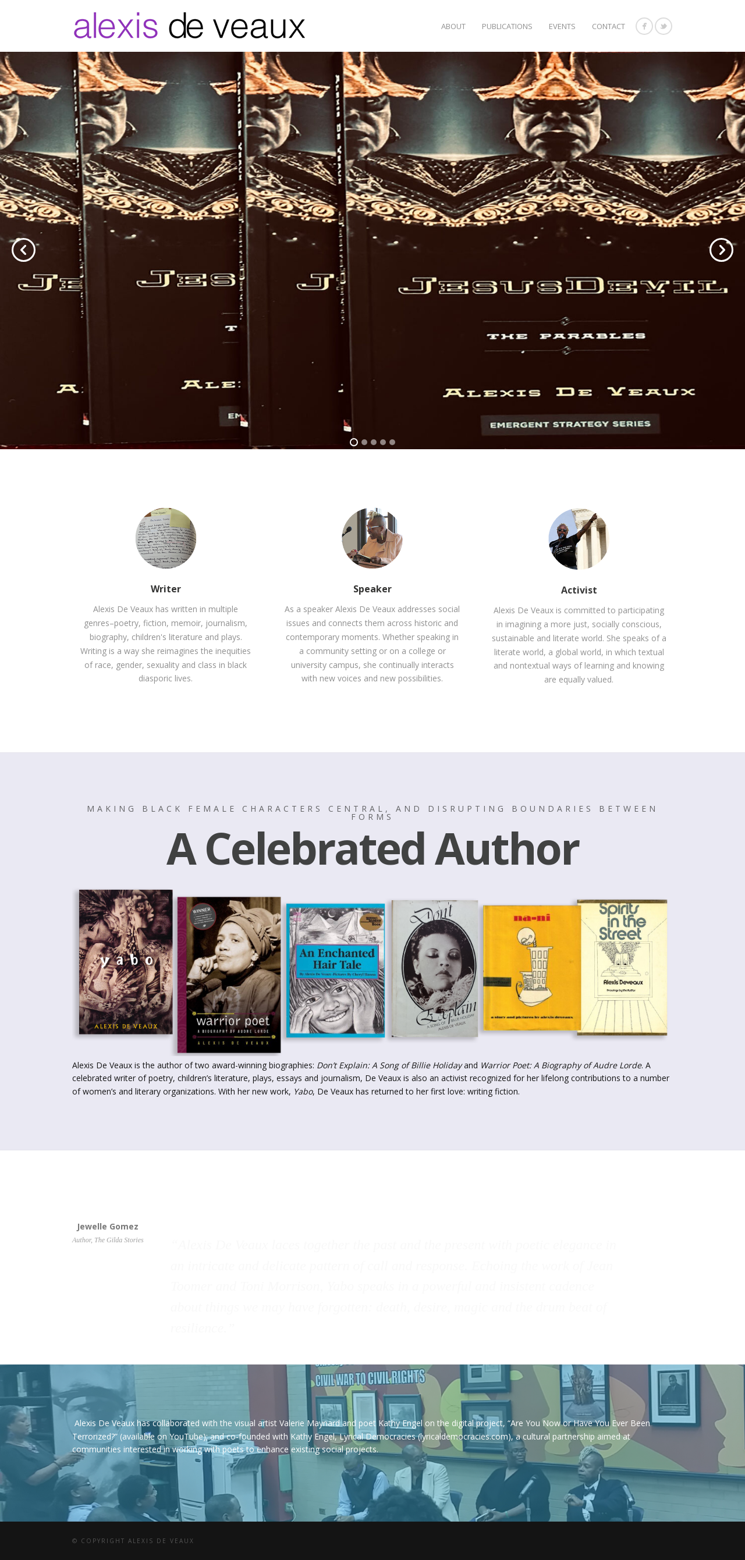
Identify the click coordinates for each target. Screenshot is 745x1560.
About (453, 26)
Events (562, 26)
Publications (507, 26)
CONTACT (608, 26)
